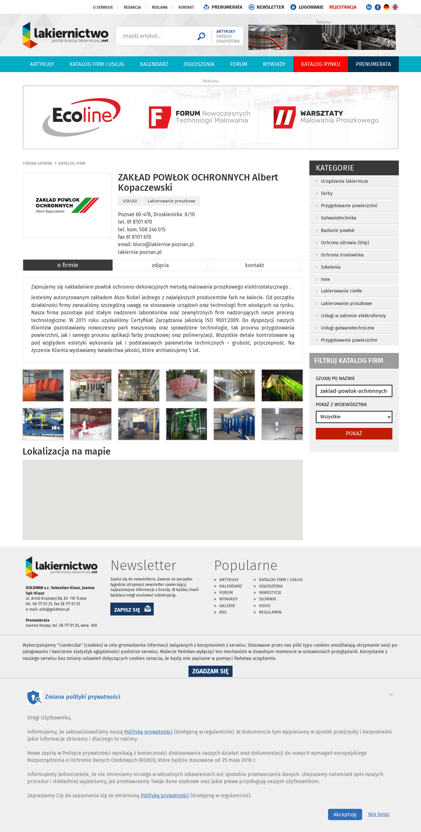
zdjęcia (160, 265)
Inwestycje (270, 592)
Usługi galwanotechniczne (347, 328)
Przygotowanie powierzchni (349, 205)
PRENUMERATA (227, 7)
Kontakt (186, 7)
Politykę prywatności (148, 732)
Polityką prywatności (165, 795)
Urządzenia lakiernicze (344, 181)
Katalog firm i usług (96, 64)
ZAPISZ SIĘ (127, 609)
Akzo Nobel (127, 297)
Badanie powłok (337, 230)
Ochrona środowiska (342, 255)
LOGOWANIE (311, 7)
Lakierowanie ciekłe (341, 291)
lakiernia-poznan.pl (140, 252)
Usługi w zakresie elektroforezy (353, 316)
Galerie (227, 605)
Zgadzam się (212, 672)
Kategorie (335, 167)
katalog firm (71, 163)
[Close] (391, 694)
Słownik (267, 598)
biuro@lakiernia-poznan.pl (163, 244)
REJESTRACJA (342, 7)
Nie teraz (378, 814)
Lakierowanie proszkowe (346, 303)
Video (264, 605)
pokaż (354, 433)
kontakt (254, 265)
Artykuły (42, 64)
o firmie (67, 265)
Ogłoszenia (199, 64)
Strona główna (37, 163)
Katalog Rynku (320, 64)
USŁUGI (130, 201)
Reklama (160, 7)
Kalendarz (154, 64)
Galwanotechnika (338, 218)
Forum (238, 64)
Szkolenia (331, 267)
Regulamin (270, 612)
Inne (325, 279)
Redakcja (132, 7)
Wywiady (274, 64)
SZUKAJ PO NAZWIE (335, 378)
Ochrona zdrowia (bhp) (345, 242)
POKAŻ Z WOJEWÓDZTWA (341, 404)
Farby (327, 193)
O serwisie (103, 7)
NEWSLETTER (270, 7)
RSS (222, 612)
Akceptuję (345, 814)
